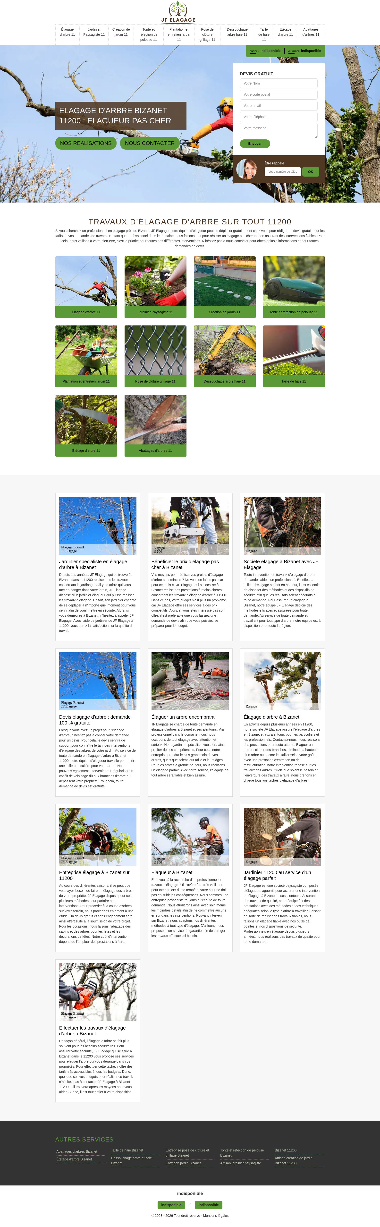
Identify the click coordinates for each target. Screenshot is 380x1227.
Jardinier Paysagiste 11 (94, 31)
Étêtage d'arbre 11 (285, 31)
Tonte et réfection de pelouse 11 (148, 34)
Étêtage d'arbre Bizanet (74, 1159)
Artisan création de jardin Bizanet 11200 (293, 1160)
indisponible (270, 51)
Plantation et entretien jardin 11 (179, 34)
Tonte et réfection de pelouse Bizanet (242, 1152)
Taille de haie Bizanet (127, 1150)
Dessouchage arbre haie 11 (237, 31)
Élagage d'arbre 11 (67, 31)
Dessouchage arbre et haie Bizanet (131, 1160)
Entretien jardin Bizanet (183, 1163)
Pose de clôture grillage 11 (207, 34)
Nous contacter (150, 143)
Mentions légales (216, 1216)
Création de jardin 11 (121, 31)
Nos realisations (86, 143)
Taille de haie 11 (264, 34)
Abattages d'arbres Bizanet (77, 1151)
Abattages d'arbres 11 (311, 31)
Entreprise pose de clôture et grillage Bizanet (187, 1152)
